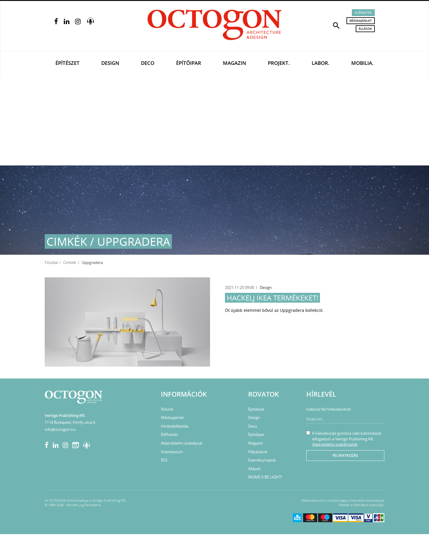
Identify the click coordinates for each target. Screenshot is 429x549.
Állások (365, 28)
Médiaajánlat (360, 20)
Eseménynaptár (262, 460)
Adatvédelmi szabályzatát (335, 444)
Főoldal (51, 262)
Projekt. (279, 63)
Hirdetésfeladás (175, 426)
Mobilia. (362, 63)
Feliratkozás (345, 455)
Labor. (320, 63)
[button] (336, 25)
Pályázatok (258, 451)
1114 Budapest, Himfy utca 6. (70, 422)
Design (110, 63)
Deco (147, 63)
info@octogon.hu (60, 429)
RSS (164, 460)
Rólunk (167, 409)
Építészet (67, 63)
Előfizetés (363, 12)
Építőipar (188, 63)
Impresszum (172, 451)
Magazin (234, 63)
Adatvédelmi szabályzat (182, 443)
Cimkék (69, 262)
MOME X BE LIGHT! (265, 477)
